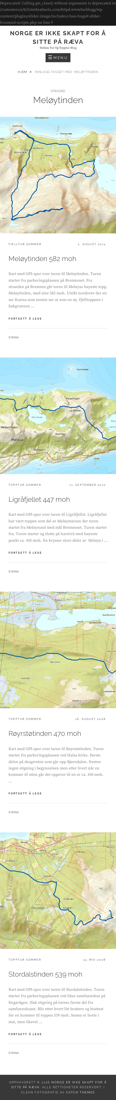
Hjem (23, 72)
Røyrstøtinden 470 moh (45, 733)
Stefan (14, 337)
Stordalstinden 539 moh (45, 974)
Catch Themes (80, 1092)
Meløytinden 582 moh (42, 259)
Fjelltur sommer (25, 244)
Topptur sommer (25, 485)
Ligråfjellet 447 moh (39, 499)
